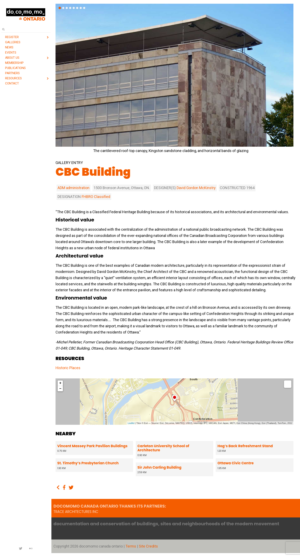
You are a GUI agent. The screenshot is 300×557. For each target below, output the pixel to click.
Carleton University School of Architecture (163, 448)
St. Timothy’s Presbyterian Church (88, 463)
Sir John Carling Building (159, 467)
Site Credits (148, 546)
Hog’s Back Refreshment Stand (244, 445)
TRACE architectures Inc (75, 511)
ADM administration (73, 188)
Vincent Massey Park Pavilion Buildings (92, 445)
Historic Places (68, 368)
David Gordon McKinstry (196, 188)
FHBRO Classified (96, 196)
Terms (131, 546)
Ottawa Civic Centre (235, 463)
